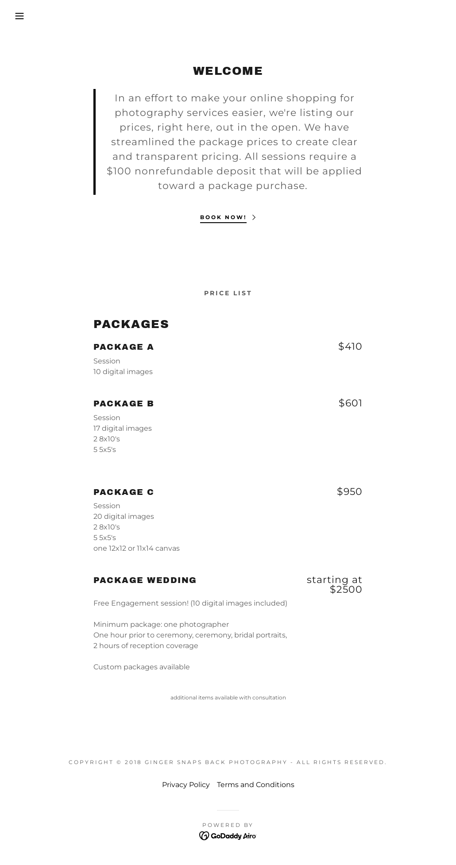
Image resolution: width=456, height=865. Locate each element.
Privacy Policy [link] (186, 784)
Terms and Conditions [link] (255, 784)
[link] (228, 835)
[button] (23, 16)
